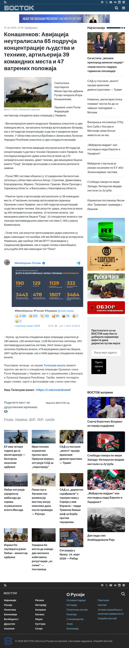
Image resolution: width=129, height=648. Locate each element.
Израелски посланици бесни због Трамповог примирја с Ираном (105, 205)
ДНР (32, 419)
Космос (40, 614)
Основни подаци (76, 600)
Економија (10, 614)
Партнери (103, 600)
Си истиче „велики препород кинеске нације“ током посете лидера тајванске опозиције (106, 57)
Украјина (21, 419)
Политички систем (77, 609)
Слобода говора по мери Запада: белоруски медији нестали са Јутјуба (104, 186)
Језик (70, 624)
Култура (40, 624)
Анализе (9, 628)
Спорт (39, 628)
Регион (39, 600)
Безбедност (31, 27)
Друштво (9, 624)
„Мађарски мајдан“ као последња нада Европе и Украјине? (103, 149)
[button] (123, 8)
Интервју (40, 605)
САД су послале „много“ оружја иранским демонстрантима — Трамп (104, 85)
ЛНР (40, 419)
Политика (10, 609)
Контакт (102, 605)
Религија (72, 614)
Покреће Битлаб (107, 618)
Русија (8, 419)
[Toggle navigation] (122, 8)
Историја (72, 605)
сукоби (50, 419)
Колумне (40, 609)
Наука (38, 619)
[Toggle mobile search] (116, 8)
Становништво (75, 619)
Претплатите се (99, 366)
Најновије (10, 600)
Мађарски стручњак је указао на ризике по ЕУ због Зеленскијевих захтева (105, 168)
